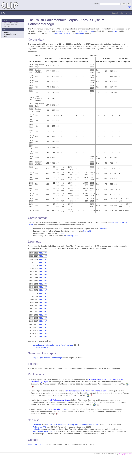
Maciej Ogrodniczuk (36, 444)
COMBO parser (71, 236)
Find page (7, 32)
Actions (128, 13)
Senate (58, 31)
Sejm (49, 31)
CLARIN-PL (58, 33)
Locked (115, 13)
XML (41, 253)
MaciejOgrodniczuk (124, 454)
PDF (45, 253)
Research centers (10, 25)
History (121, 13)
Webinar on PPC (39, 427)
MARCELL (68, 33)
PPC (3, 13)
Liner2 (61, 233)
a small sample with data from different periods (53, 345)
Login (129, 7)
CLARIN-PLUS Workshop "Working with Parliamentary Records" (72, 425)
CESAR (115, 31)
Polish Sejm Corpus (86, 31)
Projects (7, 27)
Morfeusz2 (103, 229)
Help (5, 36)
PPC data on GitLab (41, 347)
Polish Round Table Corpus (44, 431)
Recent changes (10, 34)
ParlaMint (80, 33)
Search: (97, 3)
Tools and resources (11, 23)
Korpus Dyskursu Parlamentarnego (47, 358)
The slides (37, 425)
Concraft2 (87, 231)
